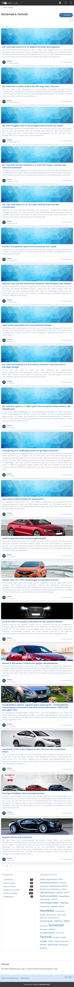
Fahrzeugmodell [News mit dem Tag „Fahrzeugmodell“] (49, 902)
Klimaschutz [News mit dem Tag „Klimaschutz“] (51, 915)
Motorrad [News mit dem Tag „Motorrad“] (43, 918)
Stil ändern (69, 977)
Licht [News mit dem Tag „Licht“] (59, 915)
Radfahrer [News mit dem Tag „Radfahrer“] (58, 921)
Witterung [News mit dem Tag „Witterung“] (63, 945)
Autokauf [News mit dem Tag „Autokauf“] (44, 886)
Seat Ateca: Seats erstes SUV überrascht (22, 499)
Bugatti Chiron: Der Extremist (17, 837)
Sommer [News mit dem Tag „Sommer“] (43, 929)
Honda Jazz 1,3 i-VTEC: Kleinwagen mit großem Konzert (30, 580)
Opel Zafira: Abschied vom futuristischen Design (27, 325)
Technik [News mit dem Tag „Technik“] (46, 937)
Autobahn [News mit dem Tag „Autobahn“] (62, 883)
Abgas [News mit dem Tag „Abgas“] (42, 879)
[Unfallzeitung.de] (29, 2)
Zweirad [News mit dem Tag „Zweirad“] (43, 948)
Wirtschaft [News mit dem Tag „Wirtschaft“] (52, 944)
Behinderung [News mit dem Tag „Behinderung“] (45, 889)
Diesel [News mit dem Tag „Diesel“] (64, 889)
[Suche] (60, 3)
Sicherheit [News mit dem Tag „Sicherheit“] (56, 925)
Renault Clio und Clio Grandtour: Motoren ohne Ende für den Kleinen (36, 283)
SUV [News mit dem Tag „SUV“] (62, 933)
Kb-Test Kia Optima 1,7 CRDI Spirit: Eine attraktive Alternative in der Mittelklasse (36, 407)
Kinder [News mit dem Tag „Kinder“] (42, 915)
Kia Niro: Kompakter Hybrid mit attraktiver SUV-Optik (29, 246)
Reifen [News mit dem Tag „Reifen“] (67, 921)
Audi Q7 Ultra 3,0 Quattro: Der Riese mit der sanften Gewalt (32, 621)
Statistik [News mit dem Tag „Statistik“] (52, 929)
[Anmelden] (65, 3)
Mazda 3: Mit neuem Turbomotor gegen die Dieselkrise (30, 663)
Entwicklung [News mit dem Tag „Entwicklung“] (64, 896)
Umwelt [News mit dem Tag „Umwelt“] (56, 937)
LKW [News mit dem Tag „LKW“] (64, 915)
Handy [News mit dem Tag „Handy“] (54, 906)
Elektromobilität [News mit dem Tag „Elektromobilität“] (49, 896)
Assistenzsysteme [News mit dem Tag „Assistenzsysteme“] (49, 882)
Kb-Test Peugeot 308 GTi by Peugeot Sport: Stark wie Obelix (32, 125)
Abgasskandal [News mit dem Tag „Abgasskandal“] (52, 879)
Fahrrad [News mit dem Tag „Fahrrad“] (54, 899)
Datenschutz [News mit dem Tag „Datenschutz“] (56, 889)
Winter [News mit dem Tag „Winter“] (43, 944)
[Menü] (71, 3)
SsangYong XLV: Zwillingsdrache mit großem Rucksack (30, 450)
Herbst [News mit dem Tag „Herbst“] (61, 906)
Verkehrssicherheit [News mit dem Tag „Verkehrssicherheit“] (62, 941)
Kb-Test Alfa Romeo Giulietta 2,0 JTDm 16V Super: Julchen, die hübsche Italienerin (34, 166)
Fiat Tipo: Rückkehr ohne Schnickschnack (23, 793)
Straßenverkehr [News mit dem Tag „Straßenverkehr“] (47, 932)
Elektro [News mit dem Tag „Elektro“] (66, 892)
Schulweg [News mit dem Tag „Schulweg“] (43, 926)
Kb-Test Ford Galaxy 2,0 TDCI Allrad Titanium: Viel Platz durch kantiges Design (33, 365)
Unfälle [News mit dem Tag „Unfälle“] (43, 941)
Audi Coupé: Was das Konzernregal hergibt (24, 538)
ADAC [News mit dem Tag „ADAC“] (60, 879)
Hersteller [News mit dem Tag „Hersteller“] (47, 911)
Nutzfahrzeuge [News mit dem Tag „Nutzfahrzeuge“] (46, 921)
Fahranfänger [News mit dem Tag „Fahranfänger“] (45, 899)
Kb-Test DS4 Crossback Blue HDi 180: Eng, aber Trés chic (30, 86)
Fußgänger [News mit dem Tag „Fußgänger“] (64, 903)
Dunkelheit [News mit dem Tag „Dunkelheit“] (59, 892)
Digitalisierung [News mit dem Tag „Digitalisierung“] (47, 892)
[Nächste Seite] (11, 26)
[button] (66, 15)
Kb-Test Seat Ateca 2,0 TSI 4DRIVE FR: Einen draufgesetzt (31, 47)
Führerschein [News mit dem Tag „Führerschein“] (45, 906)
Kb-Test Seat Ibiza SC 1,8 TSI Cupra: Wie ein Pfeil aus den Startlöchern (30, 205)
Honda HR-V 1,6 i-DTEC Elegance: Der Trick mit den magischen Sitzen (34, 750)
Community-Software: (37, 984)
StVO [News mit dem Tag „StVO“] (58, 933)
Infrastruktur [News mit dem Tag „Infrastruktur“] (60, 911)
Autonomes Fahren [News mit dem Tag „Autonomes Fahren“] (58, 886)
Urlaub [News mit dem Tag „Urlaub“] (51, 941)
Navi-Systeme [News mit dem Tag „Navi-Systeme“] (53, 918)
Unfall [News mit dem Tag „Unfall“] (63, 937)
